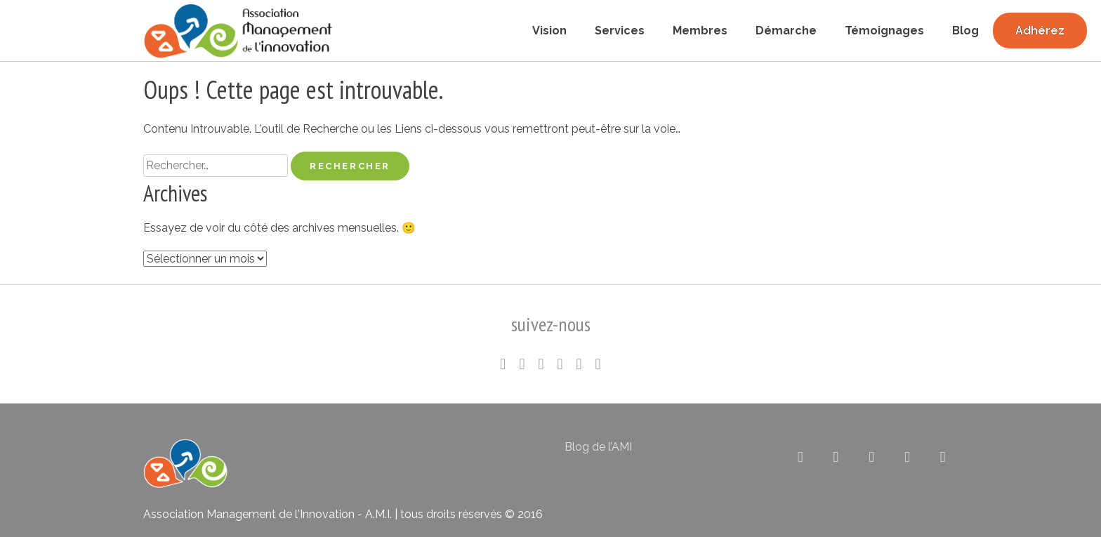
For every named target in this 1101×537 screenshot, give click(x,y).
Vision (549, 30)
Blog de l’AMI (598, 446)
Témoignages (884, 30)
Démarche (786, 30)
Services (620, 30)
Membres (700, 30)
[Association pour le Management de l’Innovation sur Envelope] (943, 457)
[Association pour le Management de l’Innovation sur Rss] (907, 457)
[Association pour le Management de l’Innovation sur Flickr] (872, 457)
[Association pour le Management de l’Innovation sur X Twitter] (800, 457)
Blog (965, 30)
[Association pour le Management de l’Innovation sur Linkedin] (836, 457)
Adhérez (1039, 30)
